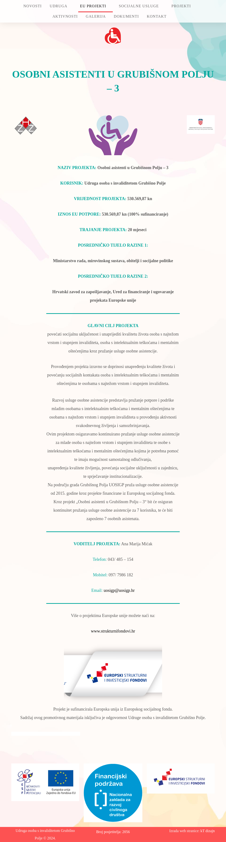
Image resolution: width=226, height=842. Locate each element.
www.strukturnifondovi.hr (113, 631)
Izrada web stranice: (184, 831)
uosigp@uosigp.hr (119, 590)
